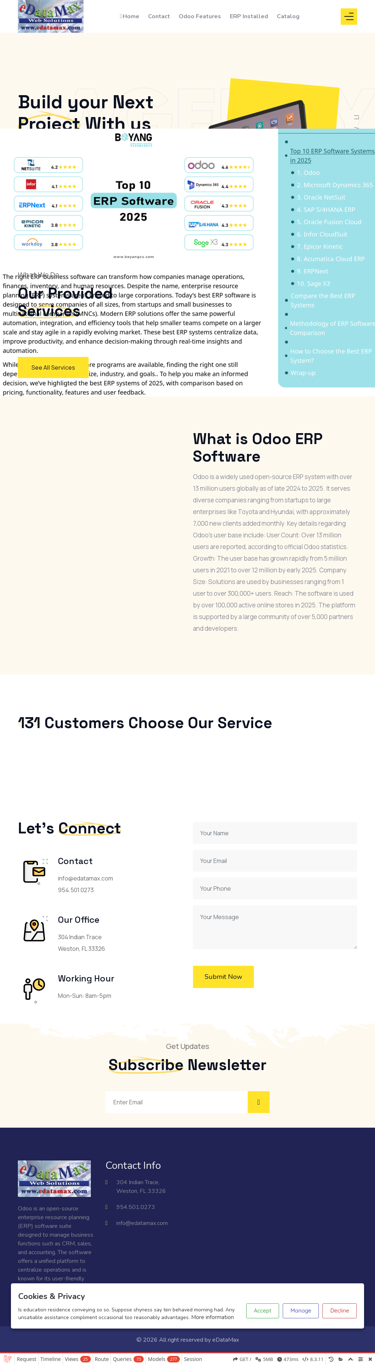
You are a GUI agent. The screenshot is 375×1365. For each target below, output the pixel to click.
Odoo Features (200, 16)
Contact (159, 16)
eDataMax (225, 1340)
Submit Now (223, 976)
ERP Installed (249, 16)
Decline (339, 1310)
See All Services (53, 367)
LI (356, 117)
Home (129, 16)
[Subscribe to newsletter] (259, 1102)
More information (212, 1317)
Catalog (288, 16)
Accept (262, 1310)
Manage (300, 1310)
